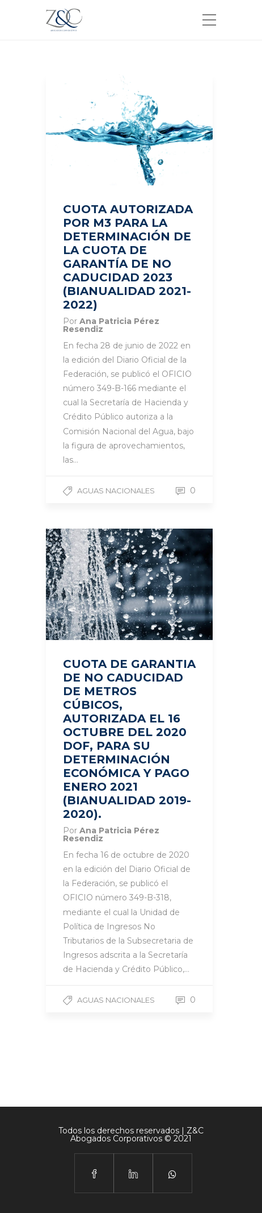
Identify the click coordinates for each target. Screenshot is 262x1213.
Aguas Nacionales (116, 490)
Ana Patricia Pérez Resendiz (111, 325)
